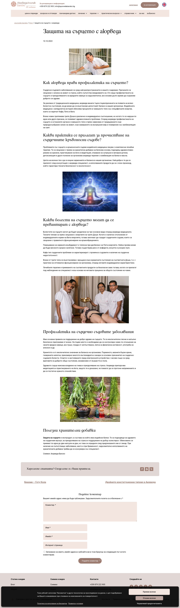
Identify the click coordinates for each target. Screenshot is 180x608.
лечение (81, 13)
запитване (133, 5)
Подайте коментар (90, 561)
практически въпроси (110, 13)
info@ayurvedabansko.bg (65, 6)
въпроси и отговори (48, 13)
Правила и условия (75, 603)
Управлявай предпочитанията (149, 603)
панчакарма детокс (67, 13)
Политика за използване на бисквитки (52, 603)
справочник (129, 13)
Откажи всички (149, 598)
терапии (93, 13)
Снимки (53, 584)
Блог (13, 584)
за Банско (151, 13)
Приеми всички (149, 592)
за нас (141, 13)
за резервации (150, 5)
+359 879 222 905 (47, 6)
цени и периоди (31, 13)
